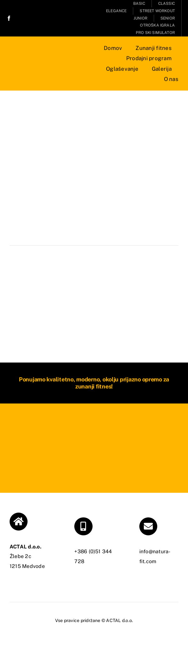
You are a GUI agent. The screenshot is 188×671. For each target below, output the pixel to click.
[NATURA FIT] (47, 59)
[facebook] (9, 18)
